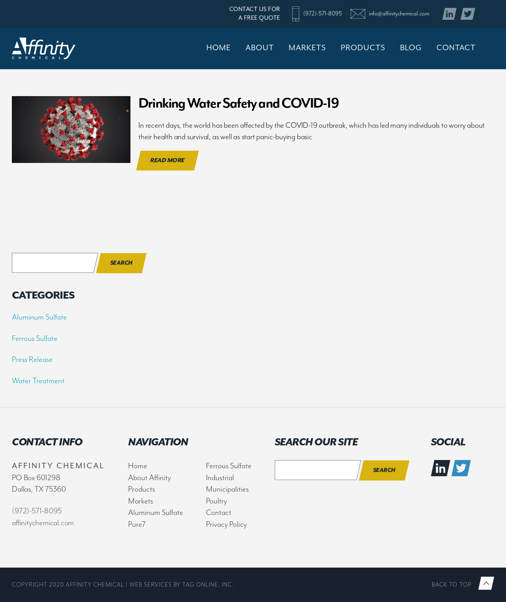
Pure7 (137, 524)
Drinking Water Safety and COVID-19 (238, 103)
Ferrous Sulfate (34, 338)
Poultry (216, 501)
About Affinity (149, 478)
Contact (218, 512)
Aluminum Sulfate (39, 317)
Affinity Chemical (56, 48)
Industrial (220, 478)
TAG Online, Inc (207, 585)
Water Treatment (38, 381)
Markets (140, 501)
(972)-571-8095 (322, 13)
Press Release (32, 359)
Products (141, 489)
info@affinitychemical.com (399, 13)
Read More (167, 160)
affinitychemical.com (43, 523)
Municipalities (227, 489)
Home (137, 466)
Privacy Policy (226, 524)
